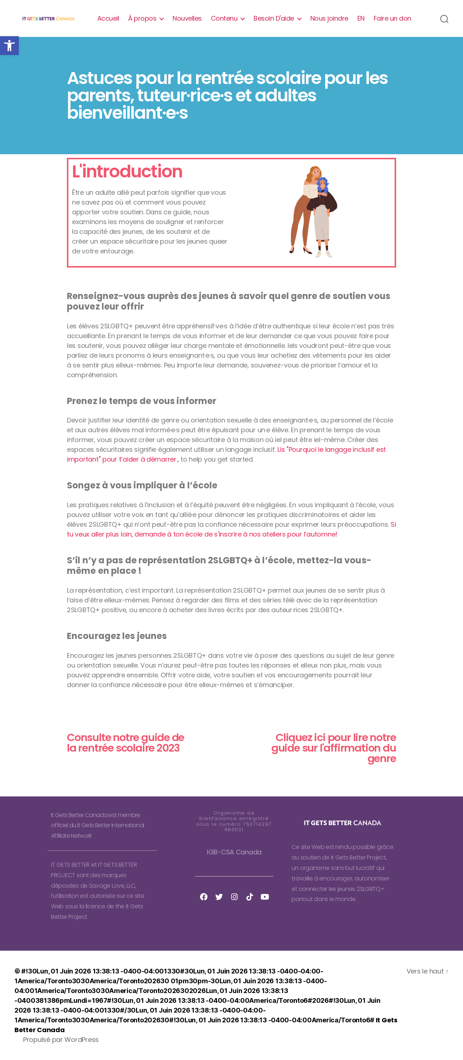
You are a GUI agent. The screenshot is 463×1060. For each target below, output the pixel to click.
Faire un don (392, 18)
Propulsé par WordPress (61, 1039)
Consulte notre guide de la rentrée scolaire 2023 (125, 742)
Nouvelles (187, 18)
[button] (9, 45)
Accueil (108, 18)
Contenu (224, 18)
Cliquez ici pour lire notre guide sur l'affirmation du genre (333, 748)
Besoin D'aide (274, 18)
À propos (142, 18)
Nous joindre (329, 18)
